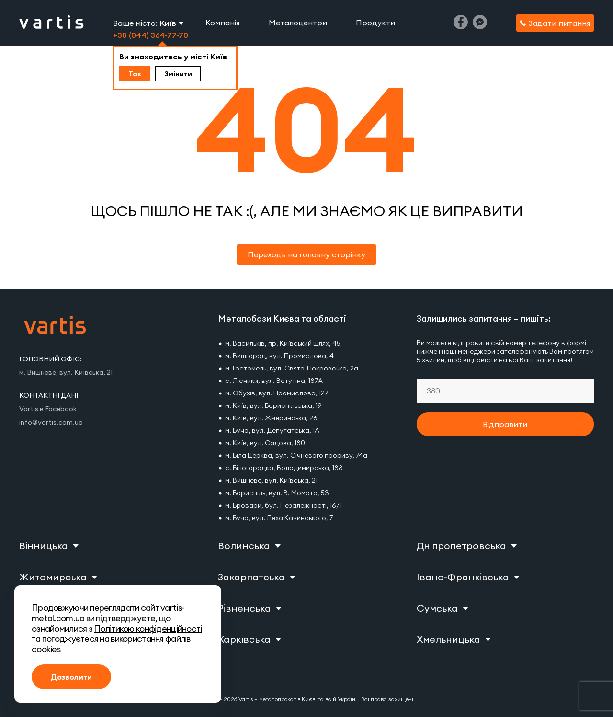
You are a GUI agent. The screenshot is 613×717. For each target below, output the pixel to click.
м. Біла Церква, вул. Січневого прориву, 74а (296, 455)
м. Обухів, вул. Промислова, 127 (276, 393)
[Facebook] (461, 26)
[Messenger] (480, 26)
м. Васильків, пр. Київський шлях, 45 (283, 343)
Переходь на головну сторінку (306, 254)
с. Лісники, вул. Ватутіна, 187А (274, 380)
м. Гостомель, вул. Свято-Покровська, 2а (291, 368)
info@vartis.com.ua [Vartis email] (51, 422)
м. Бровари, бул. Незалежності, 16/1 (283, 505)
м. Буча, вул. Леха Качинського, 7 (279, 517)
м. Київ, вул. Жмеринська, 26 (271, 418)
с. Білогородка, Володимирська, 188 (284, 467)
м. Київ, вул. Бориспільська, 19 (273, 405)
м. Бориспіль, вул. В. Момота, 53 (277, 492)
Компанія (222, 22)
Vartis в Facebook (48, 409)
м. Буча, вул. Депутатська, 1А (272, 430)
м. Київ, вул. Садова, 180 (265, 443)
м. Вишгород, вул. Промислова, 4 (279, 355)
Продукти (375, 22)
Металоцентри (298, 22)
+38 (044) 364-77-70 (150, 35)
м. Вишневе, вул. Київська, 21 (271, 480)
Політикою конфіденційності (148, 628)
